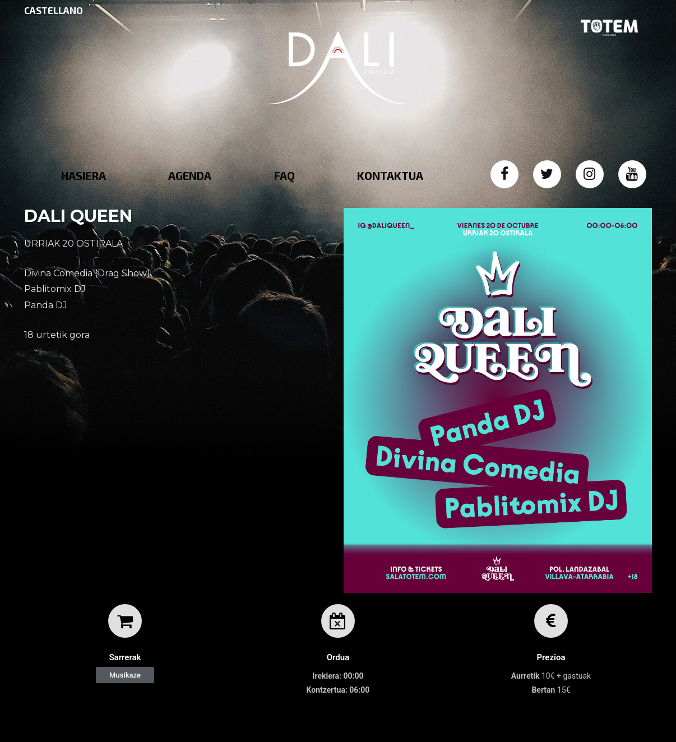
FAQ (284, 175)
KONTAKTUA (390, 175)
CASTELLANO (53, 10)
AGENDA (189, 175)
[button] (125, 675)
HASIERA (83, 175)
